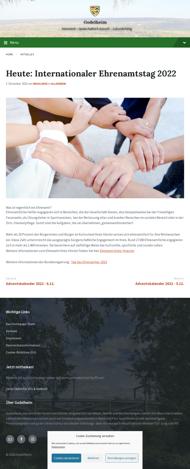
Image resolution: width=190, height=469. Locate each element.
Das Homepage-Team (20, 324)
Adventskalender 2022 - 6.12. (30, 283)
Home (9, 54)
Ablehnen (93, 458)
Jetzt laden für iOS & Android (27, 389)
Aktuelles (27, 54)
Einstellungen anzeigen (121, 458)
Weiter (179, 278)
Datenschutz (58, 446)
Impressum (13, 338)
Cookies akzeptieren (66, 458)
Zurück (11, 278)
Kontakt (11, 331)
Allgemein (58, 84)
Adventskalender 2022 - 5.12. (159, 283)
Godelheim (95, 22)
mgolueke (40, 84)
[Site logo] (95, 15)
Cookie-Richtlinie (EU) (21, 352)
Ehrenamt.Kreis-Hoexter (117, 251)
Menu (95, 42)
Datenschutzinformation (23, 345)
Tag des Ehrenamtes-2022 (89, 262)
